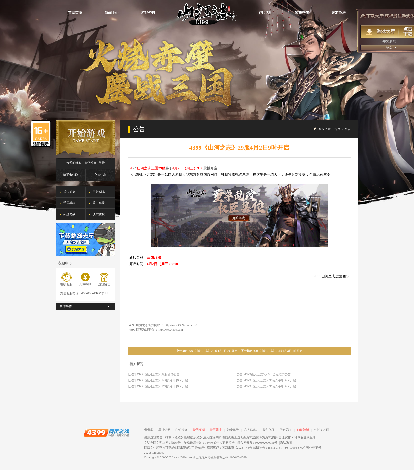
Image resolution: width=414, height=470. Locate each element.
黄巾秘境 (99, 203)
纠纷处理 (175, 443)
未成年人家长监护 (222, 443)
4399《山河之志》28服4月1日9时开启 (212, 351)
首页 (337, 129)
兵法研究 (69, 192)
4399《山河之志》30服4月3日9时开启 (276, 351)
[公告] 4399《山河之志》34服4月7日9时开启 (158, 380)
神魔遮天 (233, 430)
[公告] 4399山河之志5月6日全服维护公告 (263, 374)
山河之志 (207, 14)
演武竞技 (99, 214)
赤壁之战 (69, 214)
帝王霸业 (216, 430)
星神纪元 (164, 430)
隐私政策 (286, 443)
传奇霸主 (286, 430)
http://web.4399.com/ (171, 329)
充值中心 (100, 175)
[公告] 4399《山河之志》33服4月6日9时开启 (266, 380)
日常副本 (99, 192)
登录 (102, 163)
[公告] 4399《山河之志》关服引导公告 (154, 374)
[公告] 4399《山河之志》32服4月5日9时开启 (158, 386)
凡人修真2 (251, 430)
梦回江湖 (199, 430)
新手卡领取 (70, 175)
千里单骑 (69, 203)
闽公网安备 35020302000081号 (257, 443)
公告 (348, 129)
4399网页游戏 (106, 433)
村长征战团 (321, 430)
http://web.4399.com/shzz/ (181, 325)
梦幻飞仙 (269, 430)
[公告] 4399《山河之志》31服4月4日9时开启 (266, 386)
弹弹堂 (148, 430)
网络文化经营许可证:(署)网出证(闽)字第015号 (174, 447)
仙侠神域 (303, 430)
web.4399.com (183, 457)
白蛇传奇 (181, 430)
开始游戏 (85, 138)
